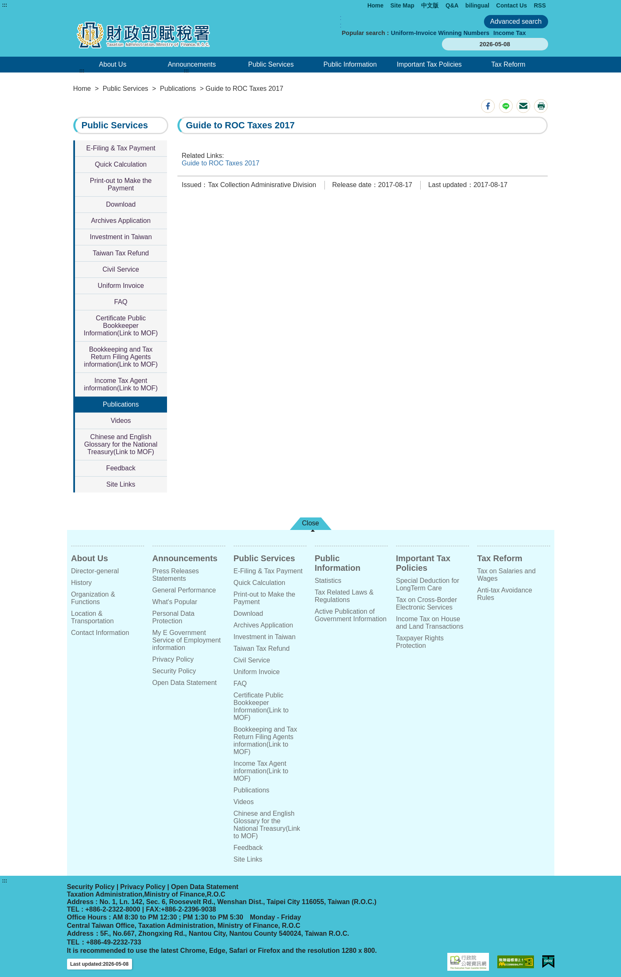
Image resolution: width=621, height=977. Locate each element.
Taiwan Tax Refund (121, 253)
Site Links (120, 484)
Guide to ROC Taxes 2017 (220, 163)
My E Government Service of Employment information (186, 640)
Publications (178, 88)
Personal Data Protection (173, 617)
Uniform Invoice (120, 285)
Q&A (452, 5)
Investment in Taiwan (121, 236)
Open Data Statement (184, 682)
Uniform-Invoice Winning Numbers (440, 33)
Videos (121, 420)
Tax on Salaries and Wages (506, 574)
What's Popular (174, 601)
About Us (113, 64)
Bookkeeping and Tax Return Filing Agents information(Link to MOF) (121, 357)
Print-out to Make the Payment (121, 184)
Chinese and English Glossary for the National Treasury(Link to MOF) (120, 444)
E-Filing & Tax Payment (120, 148)
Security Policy (174, 671)
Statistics (328, 580)
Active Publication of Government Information (351, 615)
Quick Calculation (121, 164)
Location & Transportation (92, 617)
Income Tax (509, 33)
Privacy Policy (173, 659)
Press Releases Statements (175, 574)
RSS (540, 5)
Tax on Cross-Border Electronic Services (426, 603)
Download (120, 204)
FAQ (120, 301)
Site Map (402, 5)
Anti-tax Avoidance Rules (504, 594)
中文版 (430, 5)
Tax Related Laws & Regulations (344, 596)
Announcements (192, 64)
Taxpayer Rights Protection (420, 642)
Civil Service (120, 269)
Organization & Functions (93, 598)
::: (4, 5)
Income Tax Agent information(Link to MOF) (121, 384)
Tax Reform (508, 64)
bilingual (477, 5)
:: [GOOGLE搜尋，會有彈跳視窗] (341, 21)
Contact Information (100, 632)
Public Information (350, 64)
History (81, 582)
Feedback (120, 468)
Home (375, 5)
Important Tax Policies (429, 64)
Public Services (271, 64)
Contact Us (511, 5)
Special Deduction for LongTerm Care (427, 584)
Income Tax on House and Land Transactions (430, 622)
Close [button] (310, 523)
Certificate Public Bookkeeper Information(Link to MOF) (121, 326)
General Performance (184, 590)
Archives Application (120, 220)
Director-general (95, 571)
